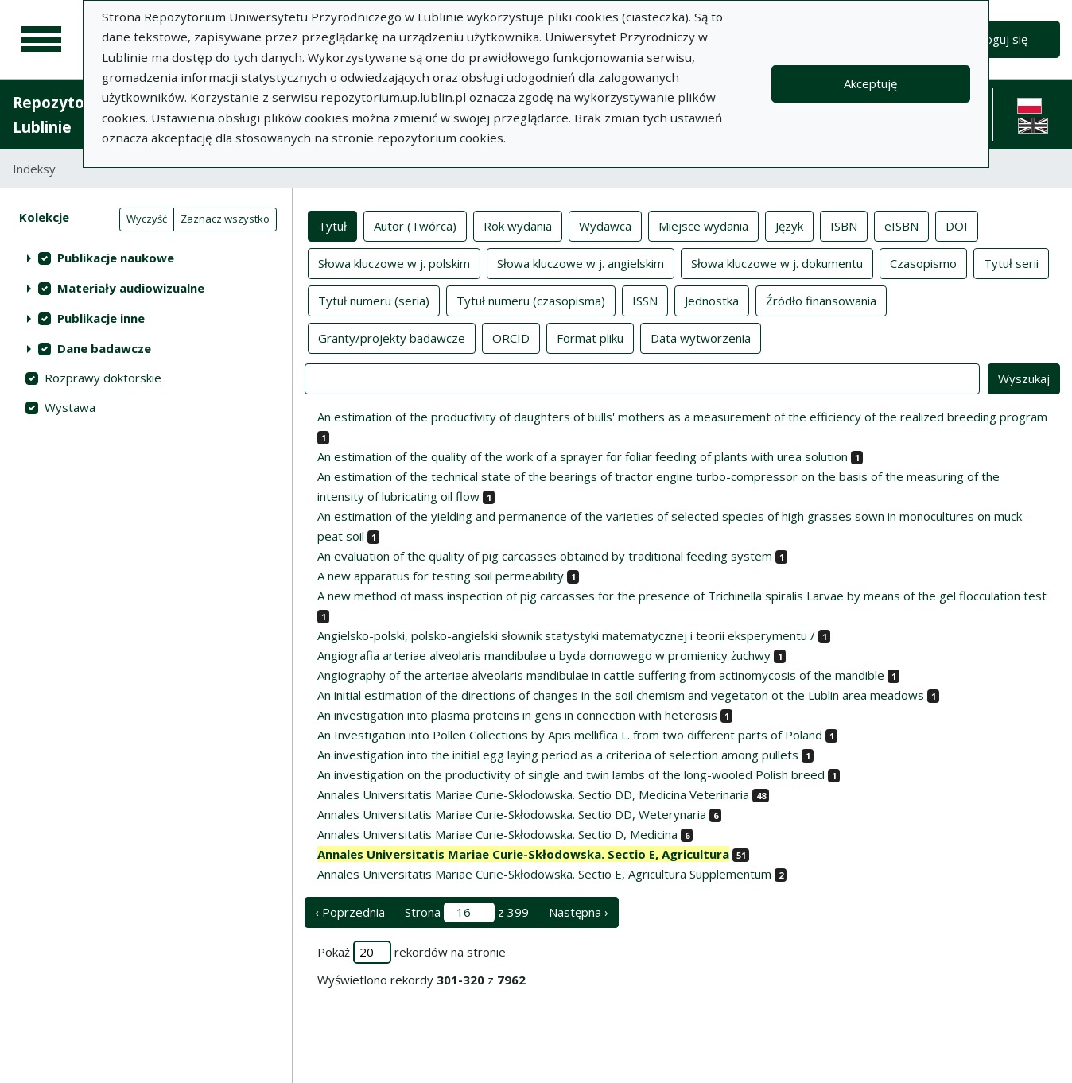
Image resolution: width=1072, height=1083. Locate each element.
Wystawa (70, 407)
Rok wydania (518, 225)
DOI (957, 225)
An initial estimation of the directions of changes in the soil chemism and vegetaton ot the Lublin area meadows (620, 695)
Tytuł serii (1011, 262)
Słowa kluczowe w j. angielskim (580, 262)
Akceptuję (870, 83)
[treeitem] (146, 258)
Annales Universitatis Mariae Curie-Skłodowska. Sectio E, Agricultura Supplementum (544, 874)
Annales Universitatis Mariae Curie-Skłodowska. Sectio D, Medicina (497, 834)
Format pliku (590, 337)
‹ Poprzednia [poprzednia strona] (350, 912)
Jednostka (712, 300)
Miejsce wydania (703, 225)
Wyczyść (146, 219)
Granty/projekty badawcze (391, 337)
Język (789, 225)
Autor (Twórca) (415, 225)
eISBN (901, 225)
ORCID (511, 337)
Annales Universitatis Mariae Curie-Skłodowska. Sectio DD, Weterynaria (511, 814)
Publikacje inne (101, 318)
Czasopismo (923, 262)
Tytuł (332, 225)
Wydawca (605, 225)
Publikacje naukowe (115, 258)
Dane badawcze (104, 348)
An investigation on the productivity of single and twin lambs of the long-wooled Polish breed (571, 774)
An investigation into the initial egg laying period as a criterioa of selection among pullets (557, 755)
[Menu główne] (41, 39)
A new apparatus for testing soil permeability (440, 576)
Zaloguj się (998, 39)
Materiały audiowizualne (130, 288)
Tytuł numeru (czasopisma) (530, 300)
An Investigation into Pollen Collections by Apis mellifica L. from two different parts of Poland (569, 735)
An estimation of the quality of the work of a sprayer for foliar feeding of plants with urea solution (582, 456)
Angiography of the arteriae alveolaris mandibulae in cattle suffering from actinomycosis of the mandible (600, 675)
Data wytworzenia (701, 337)
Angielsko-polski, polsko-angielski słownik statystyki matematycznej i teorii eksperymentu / (566, 635)
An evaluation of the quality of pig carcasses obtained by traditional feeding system (544, 556)
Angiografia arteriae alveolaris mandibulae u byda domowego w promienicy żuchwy (544, 655)
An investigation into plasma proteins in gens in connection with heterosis (517, 715)
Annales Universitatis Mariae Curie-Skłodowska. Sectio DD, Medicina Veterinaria (533, 794)
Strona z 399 (467, 912)
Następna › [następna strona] (578, 912)
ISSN (645, 300)
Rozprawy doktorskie (103, 378)
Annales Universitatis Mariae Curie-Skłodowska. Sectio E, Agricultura (523, 854)
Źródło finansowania (821, 300)
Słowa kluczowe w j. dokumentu (777, 262)
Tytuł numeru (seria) (373, 300)
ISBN (843, 225)
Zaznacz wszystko (225, 219)
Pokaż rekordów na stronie (411, 952)
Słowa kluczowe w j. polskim (394, 262)
